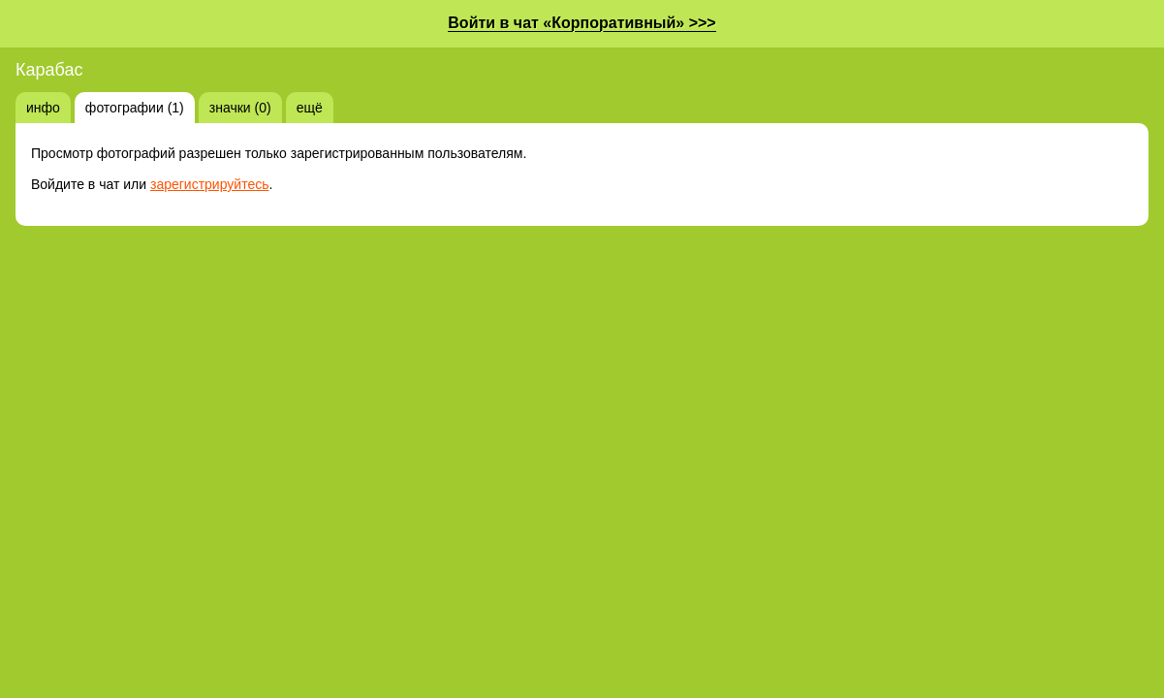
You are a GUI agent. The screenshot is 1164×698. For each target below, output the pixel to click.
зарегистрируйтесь (209, 184)
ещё (310, 107)
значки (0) (240, 107)
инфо (43, 107)
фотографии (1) (134, 107)
